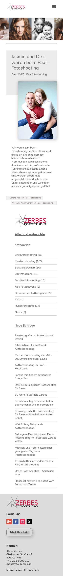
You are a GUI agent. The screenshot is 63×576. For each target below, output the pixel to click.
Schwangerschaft (25, 268)
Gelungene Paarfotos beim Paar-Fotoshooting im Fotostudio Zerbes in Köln (35, 438)
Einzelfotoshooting (26, 255)
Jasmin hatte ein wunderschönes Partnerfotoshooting (34, 462)
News (18, 312)
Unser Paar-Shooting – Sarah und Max (34, 472)
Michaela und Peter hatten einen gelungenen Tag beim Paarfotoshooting (34, 451)
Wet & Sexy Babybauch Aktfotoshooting (29, 426)
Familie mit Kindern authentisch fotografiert (33, 376)
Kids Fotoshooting (25, 287)
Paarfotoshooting (36, 74)
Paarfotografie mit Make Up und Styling (34, 337)
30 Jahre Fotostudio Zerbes (31, 395)
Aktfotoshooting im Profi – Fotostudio (30, 366)
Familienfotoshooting (27, 280)
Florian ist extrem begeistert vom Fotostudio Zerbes (34, 482)
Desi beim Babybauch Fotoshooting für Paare (35, 386)
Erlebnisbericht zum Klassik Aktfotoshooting (31, 347)
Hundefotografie (24, 306)
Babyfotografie (24, 274)
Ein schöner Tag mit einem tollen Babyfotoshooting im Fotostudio (34, 403)
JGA (17, 299)
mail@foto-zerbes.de (18, 564)
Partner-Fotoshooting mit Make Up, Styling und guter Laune (33, 357)
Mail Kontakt (19, 532)
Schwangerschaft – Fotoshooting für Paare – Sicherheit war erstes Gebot (34, 414)
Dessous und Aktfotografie (31, 293)
